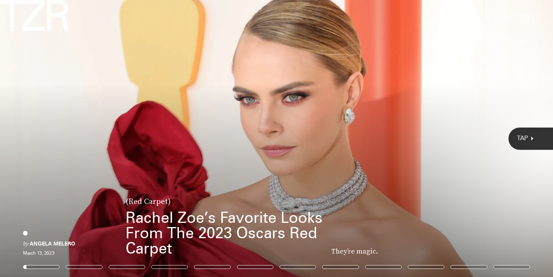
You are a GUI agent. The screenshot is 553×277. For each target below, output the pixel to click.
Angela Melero (52, 244)
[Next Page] (367, 138)
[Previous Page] (91, 138)
